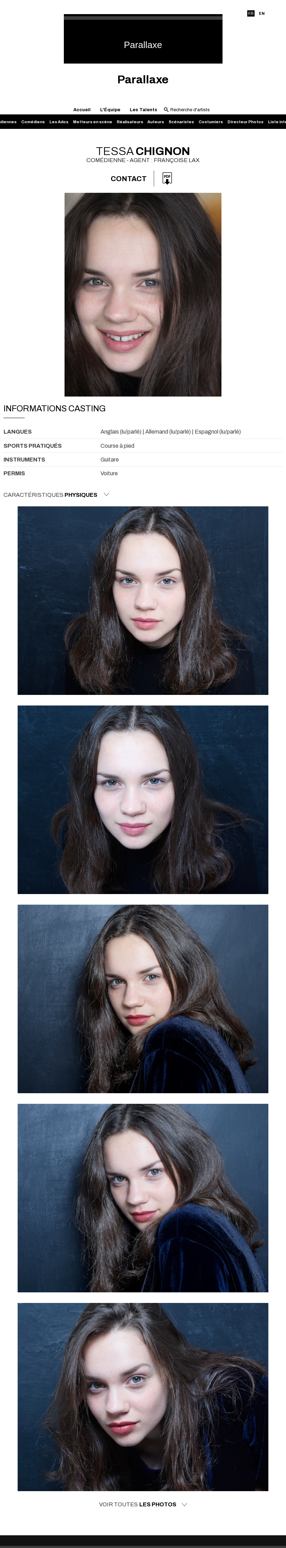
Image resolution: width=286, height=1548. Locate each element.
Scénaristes (181, 122)
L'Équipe (110, 109)
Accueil (82, 109)
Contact (129, 179)
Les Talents (143, 109)
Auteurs (155, 122)
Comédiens (33, 122)
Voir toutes (143, 1504)
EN (261, 13)
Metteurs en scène (92, 122)
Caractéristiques (56, 495)
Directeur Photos (245, 122)
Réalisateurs (130, 122)
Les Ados (58, 122)
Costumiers (211, 122)
